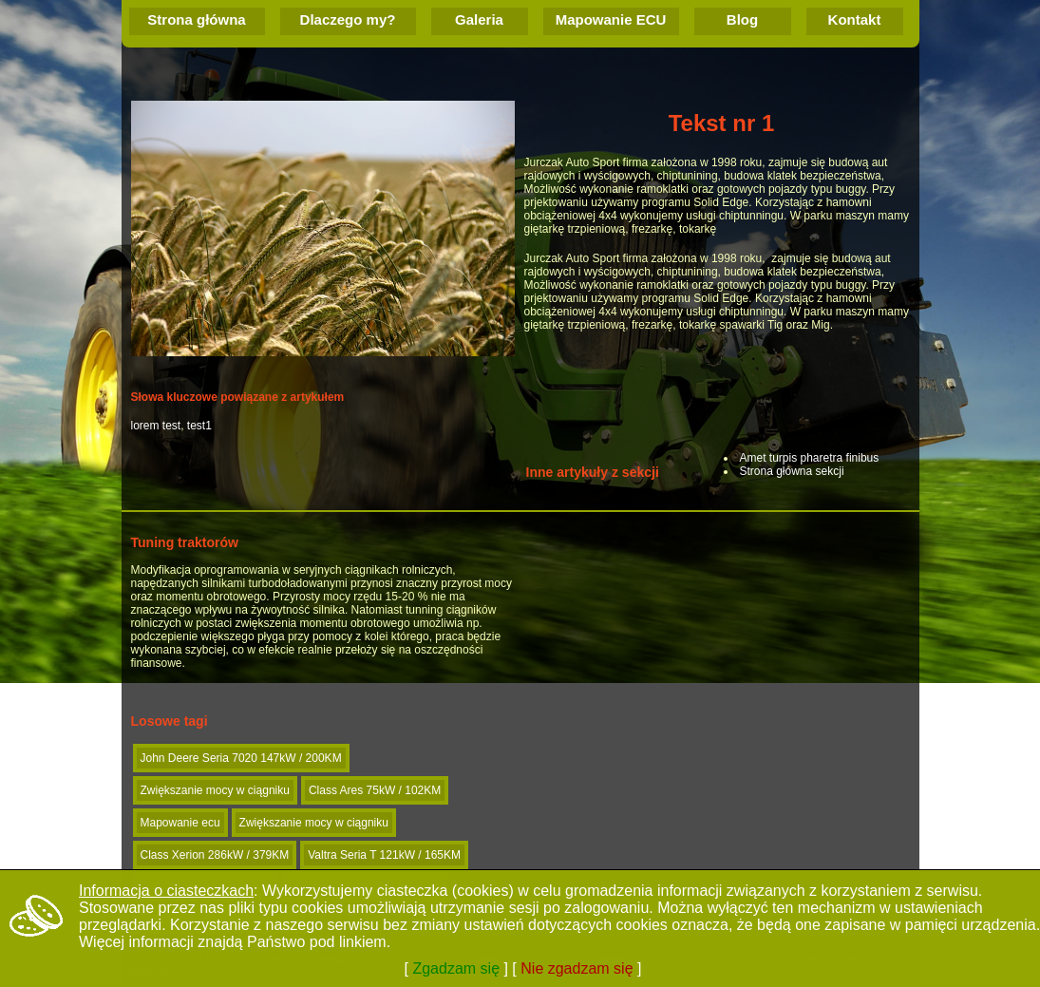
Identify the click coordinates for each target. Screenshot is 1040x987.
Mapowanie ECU (611, 19)
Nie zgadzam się (576, 968)
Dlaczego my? (348, 19)
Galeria (479, 19)
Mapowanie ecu (180, 822)
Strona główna (196, 19)
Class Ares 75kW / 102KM (375, 790)
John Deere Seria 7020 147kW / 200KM (241, 758)
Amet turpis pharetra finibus (809, 458)
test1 (199, 425)
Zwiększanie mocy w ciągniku (215, 790)
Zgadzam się (456, 968)
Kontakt (854, 19)
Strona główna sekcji (792, 471)
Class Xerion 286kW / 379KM (215, 855)
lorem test (156, 425)
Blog (742, 19)
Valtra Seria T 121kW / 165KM (384, 855)
